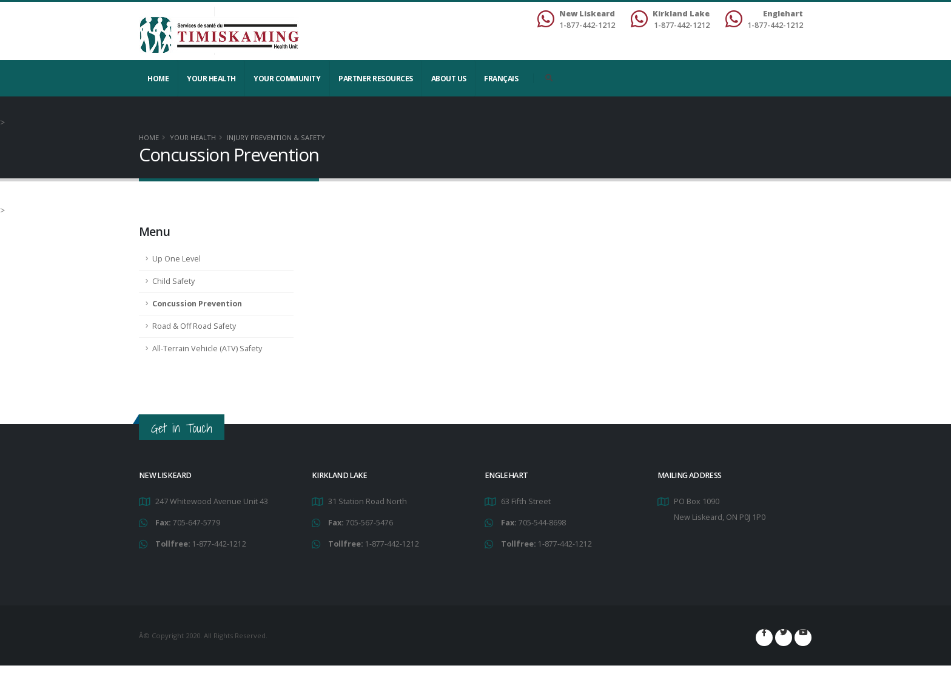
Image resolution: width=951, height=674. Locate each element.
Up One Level (176, 259)
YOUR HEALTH (211, 78)
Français (501, 78)
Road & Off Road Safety (194, 326)
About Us (448, 78)
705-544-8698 (542, 522)
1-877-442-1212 (219, 544)
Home (158, 78)
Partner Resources (375, 78)
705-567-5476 (369, 522)
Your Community (287, 78)
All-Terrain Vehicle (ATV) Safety (207, 348)
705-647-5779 (196, 522)
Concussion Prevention (197, 303)
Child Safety (173, 281)
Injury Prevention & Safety (276, 137)
